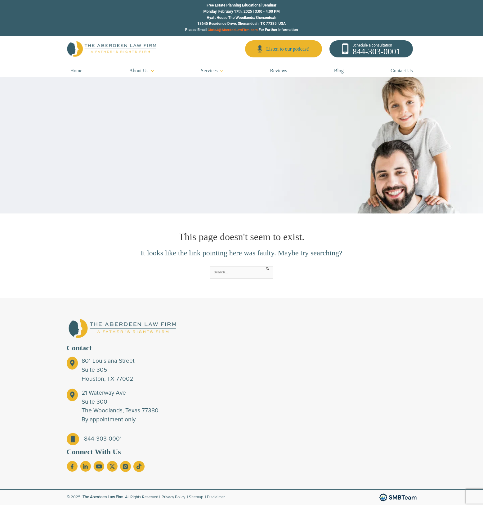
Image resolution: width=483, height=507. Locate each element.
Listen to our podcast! (283, 49)
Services (212, 72)
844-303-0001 (376, 52)
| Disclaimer (215, 498)
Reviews (278, 72)
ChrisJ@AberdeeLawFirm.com (232, 30)
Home (76, 72)
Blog (339, 72)
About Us (141, 72)
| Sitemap (195, 498)
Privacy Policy (174, 498)
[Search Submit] (268, 270)
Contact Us (402, 72)
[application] (151, 72)
